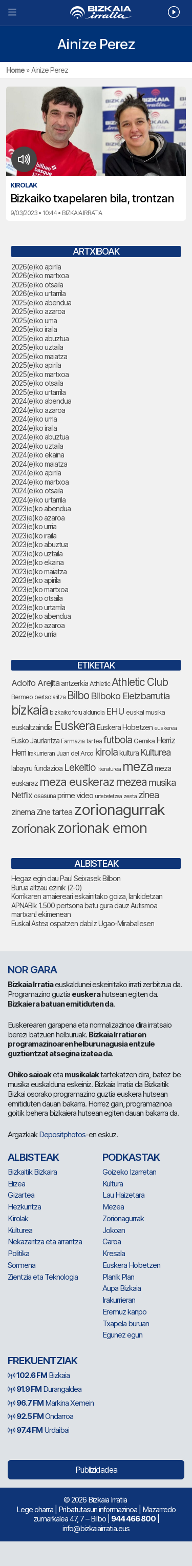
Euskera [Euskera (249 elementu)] (74, 725)
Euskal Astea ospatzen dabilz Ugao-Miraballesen (82, 923)
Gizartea (21, 1195)
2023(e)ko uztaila (36, 553)
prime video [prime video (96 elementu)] (75, 795)
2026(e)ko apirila (36, 266)
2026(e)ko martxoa (40, 275)
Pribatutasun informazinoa (97, 1509)
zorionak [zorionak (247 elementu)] (33, 828)
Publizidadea (96, 1470)
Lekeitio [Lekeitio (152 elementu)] (80, 767)
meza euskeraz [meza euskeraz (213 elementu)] (76, 781)
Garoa (111, 1241)
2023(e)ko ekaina (37, 562)
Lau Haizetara (123, 1195)
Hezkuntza (24, 1207)
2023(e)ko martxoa (39, 589)
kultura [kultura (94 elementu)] (129, 753)
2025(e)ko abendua (41, 302)
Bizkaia (39, 1375)
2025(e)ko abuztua (40, 338)
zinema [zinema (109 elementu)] (23, 812)
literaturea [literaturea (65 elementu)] (109, 768)
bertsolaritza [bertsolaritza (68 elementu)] (50, 697)
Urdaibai (38, 1430)
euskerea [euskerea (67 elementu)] (165, 728)
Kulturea (20, 1230)
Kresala (113, 1253)
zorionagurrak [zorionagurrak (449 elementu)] (119, 810)
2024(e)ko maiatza (39, 464)
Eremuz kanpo (124, 1312)
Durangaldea (44, 1389)
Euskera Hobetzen (131, 1265)
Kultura (112, 1183)
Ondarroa (40, 1416)
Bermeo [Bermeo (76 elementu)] (22, 697)
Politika (18, 1253)
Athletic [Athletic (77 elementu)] (100, 683)
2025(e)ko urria (34, 320)
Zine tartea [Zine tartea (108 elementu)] (54, 812)
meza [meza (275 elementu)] (137, 766)
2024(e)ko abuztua (40, 436)
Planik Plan (118, 1277)
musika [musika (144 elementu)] (162, 782)
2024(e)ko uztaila (37, 446)
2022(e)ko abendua (41, 616)
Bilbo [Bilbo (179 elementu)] (78, 695)
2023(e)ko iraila (33, 535)
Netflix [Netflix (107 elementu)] (21, 795)
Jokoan (113, 1230)
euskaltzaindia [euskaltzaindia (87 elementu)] (31, 727)
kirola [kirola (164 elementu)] (106, 752)
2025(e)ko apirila (36, 365)
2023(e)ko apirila (35, 580)
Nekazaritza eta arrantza (45, 1241)
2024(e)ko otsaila (37, 490)
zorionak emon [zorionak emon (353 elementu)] (102, 828)
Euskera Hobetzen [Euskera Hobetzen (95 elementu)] (125, 727)
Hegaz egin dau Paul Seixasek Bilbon (65, 878)
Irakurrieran (118, 1300)
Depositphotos (62, 1134)
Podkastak (131, 1157)
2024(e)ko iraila (34, 428)
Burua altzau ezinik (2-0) (46, 887)
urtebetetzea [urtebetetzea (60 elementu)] (108, 796)
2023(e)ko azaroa (38, 517)
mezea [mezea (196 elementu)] (131, 781)
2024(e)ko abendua (41, 400)
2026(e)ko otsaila (37, 284)
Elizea (16, 1183)
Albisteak (33, 1157)
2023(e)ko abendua (41, 508)
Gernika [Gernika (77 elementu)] (144, 741)
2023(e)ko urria (33, 526)
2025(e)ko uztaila (37, 347)
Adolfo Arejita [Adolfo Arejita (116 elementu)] (35, 683)
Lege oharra (34, 1509)
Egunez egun (122, 1335)
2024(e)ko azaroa (38, 410)
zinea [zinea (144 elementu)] (148, 795)
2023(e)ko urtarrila (38, 607)
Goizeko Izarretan (129, 1172)
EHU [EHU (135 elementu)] (115, 711)
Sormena (21, 1265)
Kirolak (18, 1218)
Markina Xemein (51, 1403)
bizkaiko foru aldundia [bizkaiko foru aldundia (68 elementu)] (77, 712)
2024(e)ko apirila (36, 472)
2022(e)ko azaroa (38, 625)
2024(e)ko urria (34, 418)
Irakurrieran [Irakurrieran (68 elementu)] (41, 753)
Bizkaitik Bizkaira (32, 1172)
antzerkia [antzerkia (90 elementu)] (74, 683)
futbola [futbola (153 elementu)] (117, 740)
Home (15, 70)
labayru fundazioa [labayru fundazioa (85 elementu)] (36, 768)
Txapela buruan (125, 1323)
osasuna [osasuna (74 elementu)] (45, 796)
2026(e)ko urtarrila (38, 293)
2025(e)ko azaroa (38, 311)
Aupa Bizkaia (121, 1288)
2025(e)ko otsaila (37, 383)
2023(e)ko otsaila (36, 598)
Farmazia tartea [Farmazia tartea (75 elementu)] (81, 741)
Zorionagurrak (123, 1218)
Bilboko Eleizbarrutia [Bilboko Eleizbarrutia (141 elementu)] (130, 695)
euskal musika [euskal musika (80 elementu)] (145, 712)
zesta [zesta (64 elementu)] (130, 796)
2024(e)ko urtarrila (38, 499)
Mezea (113, 1207)
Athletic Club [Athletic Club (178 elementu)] (140, 682)
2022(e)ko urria (33, 634)
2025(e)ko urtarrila (38, 392)
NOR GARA (32, 970)
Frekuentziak (42, 1360)
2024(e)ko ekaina (37, 454)
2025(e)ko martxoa (40, 374)
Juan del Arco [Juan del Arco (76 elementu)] (74, 753)
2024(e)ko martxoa (40, 481)
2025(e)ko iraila (34, 329)
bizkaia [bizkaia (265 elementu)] (29, 710)
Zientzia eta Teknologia (43, 1277)
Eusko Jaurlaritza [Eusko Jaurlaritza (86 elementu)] (35, 741)
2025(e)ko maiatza (39, 356)
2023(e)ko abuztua (39, 544)
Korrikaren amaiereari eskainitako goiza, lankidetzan (86, 896)
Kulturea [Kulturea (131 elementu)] (155, 752)
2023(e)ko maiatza (39, 571)
